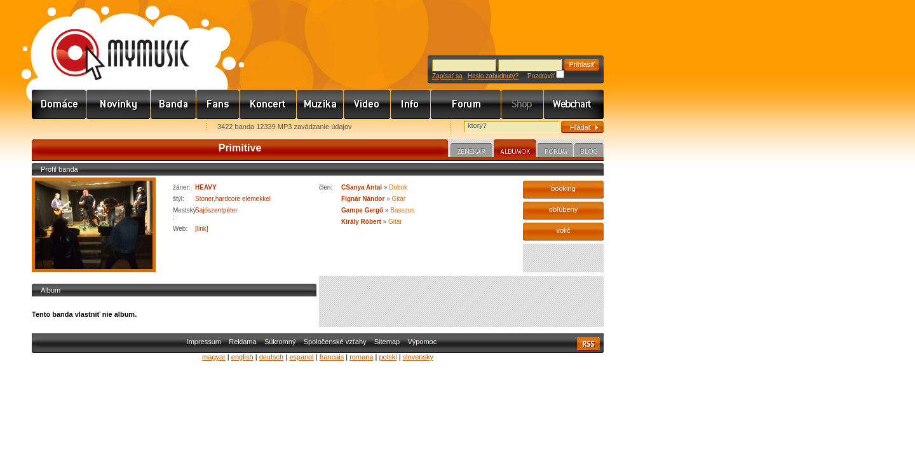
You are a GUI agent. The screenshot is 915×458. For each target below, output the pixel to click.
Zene (320, 104)
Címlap (59, 104)
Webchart (574, 104)
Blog (589, 152)
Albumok (515, 150)
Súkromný (280, 341)
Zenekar (471, 152)
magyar (214, 357)
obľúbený (563, 209)
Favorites (58, 127)
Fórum (466, 104)
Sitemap (387, 341)
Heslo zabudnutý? (493, 76)
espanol (301, 357)
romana (361, 357)
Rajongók (218, 104)
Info (411, 104)
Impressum (204, 341)
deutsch (271, 357)
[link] (201, 228)
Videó (367, 104)
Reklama (242, 341)
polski (387, 357)
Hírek (118, 104)
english (242, 357)
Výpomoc (422, 341)
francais (332, 357)
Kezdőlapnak (112, 127)
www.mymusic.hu (109, 41)
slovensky (418, 357)
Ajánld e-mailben (166, 127)
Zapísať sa (447, 76)
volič (563, 230)
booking (563, 188)
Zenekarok (173, 104)
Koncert (268, 104)
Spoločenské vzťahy (335, 341)
